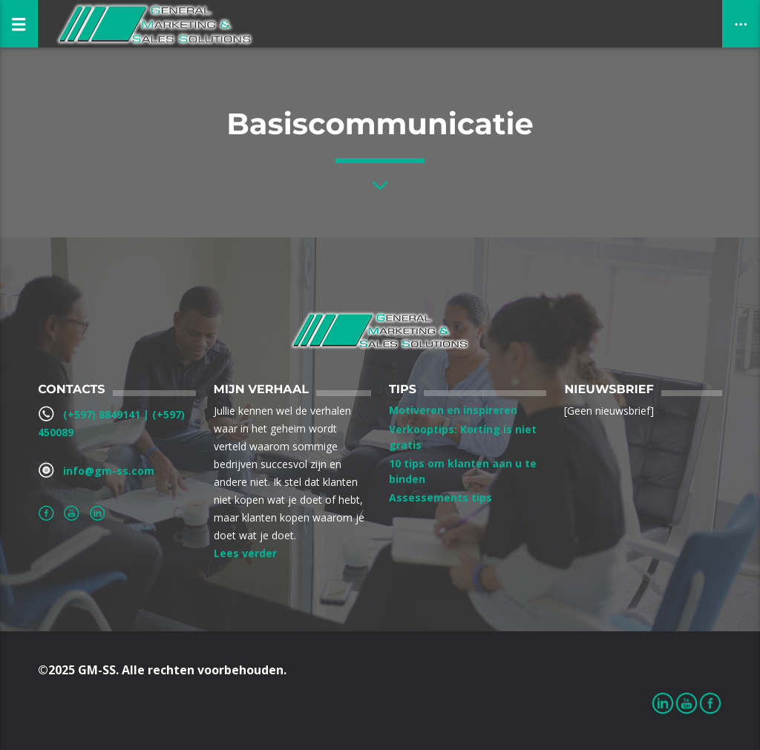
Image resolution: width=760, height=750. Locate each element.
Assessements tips (440, 497)
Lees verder (245, 553)
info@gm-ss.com (108, 471)
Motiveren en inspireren (453, 410)
